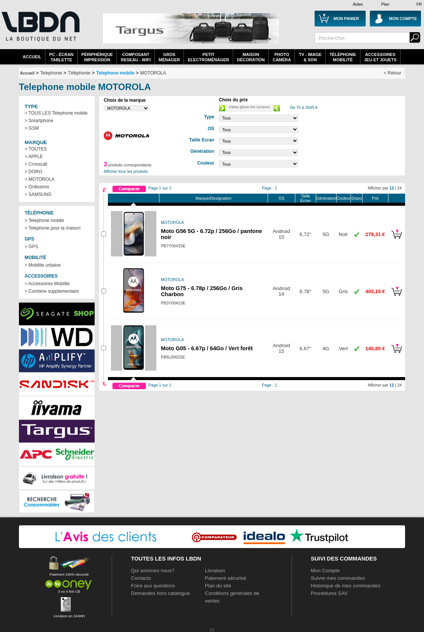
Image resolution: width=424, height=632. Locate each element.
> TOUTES (36, 149)
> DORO (33, 171)
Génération (326, 198)
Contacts (141, 578)
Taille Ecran (305, 198)
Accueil (32, 56)
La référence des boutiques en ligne (40, 31)
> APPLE (34, 156)
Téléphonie (79, 73)
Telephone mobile (115, 73)
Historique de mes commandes (345, 586)
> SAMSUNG (38, 194)
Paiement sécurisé (225, 578)
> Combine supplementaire (52, 291)
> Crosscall (36, 164)
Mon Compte (325, 570)
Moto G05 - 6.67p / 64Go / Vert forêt (207, 348)
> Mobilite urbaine (43, 265)
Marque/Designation (213, 198)
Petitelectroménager (208, 57)
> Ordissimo (37, 186)
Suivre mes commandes (338, 578)
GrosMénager (169, 57)
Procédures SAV (329, 593)
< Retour (392, 73)
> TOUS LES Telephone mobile (56, 113)
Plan (385, 4)
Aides (358, 4)
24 (399, 188)
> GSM (32, 128)
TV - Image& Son (310, 57)
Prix (375, 198)
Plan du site (218, 586)
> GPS (31, 246)
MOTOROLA (153, 73)
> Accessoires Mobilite (47, 283)
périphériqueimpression (97, 57)
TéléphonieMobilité (342, 57)
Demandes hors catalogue (160, 593)
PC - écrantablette (61, 57)
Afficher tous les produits (126, 171)
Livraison (215, 570)
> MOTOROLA (40, 179)
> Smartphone (39, 120)
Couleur (344, 198)
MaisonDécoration (251, 57)
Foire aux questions (153, 586)
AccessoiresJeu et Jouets (380, 57)
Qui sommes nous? (153, 570)
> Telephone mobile (44, 220)
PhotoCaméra (282, 57)
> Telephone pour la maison (53, 228)
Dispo (356, 198)
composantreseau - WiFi (136, 57)
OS (281, 198)
